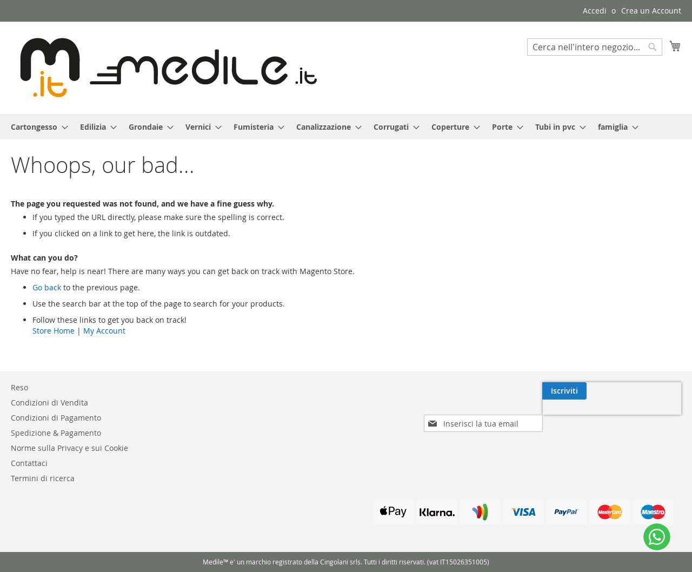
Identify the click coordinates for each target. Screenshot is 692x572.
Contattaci (29, 463)
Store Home (53, 330)
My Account (104, 330)
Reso (19, 387)
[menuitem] (36, 126)
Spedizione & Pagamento (56, 433)
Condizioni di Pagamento (56, 418)
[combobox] (594, 47)
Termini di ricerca (43, 478)
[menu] (346, 126)
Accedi (595, 10)
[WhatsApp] (656, 536)
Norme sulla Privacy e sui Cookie (69, 448)
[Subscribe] (659, 391)
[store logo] (164, 67)
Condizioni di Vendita (49, 402)
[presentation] (587, 416)
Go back (46, 287)
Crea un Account (651, 10)
